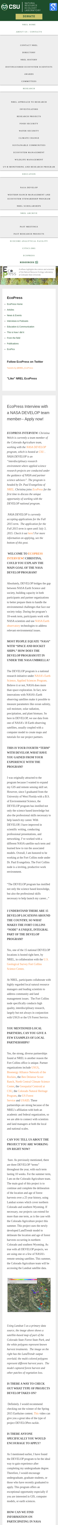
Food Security (29, 124)
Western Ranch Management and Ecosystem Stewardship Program (29, 197)
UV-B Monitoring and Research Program (29, 167)
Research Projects (29, 116)
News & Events (14, 315)
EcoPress (29, 255)
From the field (13, 338)
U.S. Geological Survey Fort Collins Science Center (28, 964)
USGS (35, 1067)
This (36, 1413)
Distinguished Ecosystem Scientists (28, 67)
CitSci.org (29, 248)
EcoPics (11, 349)
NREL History (29, 60)
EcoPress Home (15, 304)
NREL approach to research (29, 102)
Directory (29, 52)
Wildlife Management (29, 160)
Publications (13, 343)
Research (29, 88)
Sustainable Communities (29, 145)
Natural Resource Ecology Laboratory (33, 7)
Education (29, 174)
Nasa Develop (29, 187)
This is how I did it (15, 332)
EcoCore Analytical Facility (29, 241)
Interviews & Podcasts (17, 321)
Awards (29, 74)
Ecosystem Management (29, 152)
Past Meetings (29, 227)
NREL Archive (29, 213)
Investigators (29, 109)
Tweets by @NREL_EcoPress (20, 367)
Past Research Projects (29, 234)
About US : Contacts (29, 32)
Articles (10, 309)
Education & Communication (20, 326)
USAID (25, 1100)
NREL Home (29, 25)
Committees (29, 81)
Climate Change (29, 138)
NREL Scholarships (29, 206)
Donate (29, 16)
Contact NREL (29, 45)
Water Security (29, 131)
